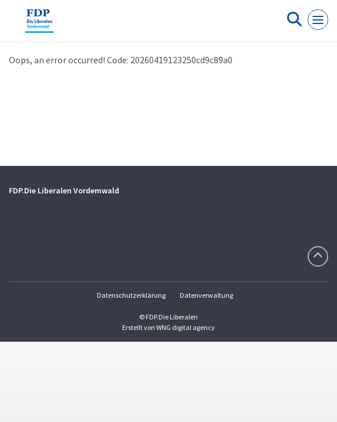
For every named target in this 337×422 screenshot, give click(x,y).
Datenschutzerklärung (131, 295)
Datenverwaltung (206, 295)
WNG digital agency (185, 327)
